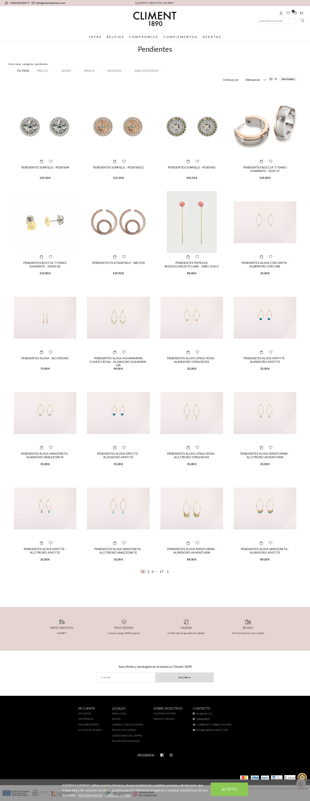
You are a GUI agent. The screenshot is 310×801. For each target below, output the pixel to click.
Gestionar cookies (125, 795)
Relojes (116, 37)
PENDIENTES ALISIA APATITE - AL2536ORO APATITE (118, 455)
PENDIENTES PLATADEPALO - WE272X (118, 262)
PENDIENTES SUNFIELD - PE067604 (45, 167)
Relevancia (253, 79)
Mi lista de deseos (90, 730)
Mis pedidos (86, 719)
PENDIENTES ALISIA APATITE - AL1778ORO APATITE (45, 550)
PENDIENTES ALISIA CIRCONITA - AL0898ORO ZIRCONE (265, 264)
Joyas (95, 37)
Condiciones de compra (127, 735)
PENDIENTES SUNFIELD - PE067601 (192, 167)
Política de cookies (124, 730)
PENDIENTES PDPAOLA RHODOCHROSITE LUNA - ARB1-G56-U (191, 264)
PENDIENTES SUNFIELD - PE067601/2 (118, 167)
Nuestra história (164, 713)
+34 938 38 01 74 (202, 713)
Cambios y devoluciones (127, 724)
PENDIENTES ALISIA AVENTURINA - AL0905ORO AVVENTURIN (191, 550)
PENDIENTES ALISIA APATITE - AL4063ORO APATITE (265, 359)
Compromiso (144, 37)
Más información (97, 795)
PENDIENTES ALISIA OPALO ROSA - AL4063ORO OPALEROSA (191, 359)
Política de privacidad (126, 741)
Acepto (229, 789)
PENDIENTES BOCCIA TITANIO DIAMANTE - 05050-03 (45, 264)
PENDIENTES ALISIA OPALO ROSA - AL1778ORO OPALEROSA (191, 455)
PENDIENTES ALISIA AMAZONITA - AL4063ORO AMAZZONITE (45, 455)
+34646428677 (17, 3)
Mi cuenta (85, 713)
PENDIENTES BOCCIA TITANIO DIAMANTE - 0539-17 (265, 169)
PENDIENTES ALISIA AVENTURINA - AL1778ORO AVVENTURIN (265, 455)
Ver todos (288, 79)
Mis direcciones (89, 724)
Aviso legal (119, 713)
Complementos (180, 37)
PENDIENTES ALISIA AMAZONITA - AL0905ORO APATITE (265, 550)
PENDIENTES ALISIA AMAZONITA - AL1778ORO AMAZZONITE (118, 550)
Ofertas (212, 37)
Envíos (116, 719)
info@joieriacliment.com (47, 3)
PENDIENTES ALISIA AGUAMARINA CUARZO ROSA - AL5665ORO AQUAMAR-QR (118, 361)
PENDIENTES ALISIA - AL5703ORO (45, 358)
